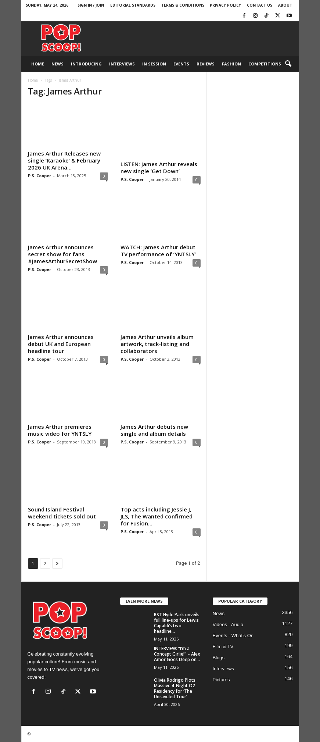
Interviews (122, 64)
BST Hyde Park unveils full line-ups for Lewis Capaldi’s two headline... (176, 622)
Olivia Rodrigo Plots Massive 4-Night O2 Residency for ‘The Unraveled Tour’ (174, 688)
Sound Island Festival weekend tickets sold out (62, 513)
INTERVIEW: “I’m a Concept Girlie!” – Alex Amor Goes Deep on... (177, 654)
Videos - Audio (228, 624)
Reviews (206, 64)
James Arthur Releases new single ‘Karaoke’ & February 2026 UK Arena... (64, 160)
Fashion (231, 64)
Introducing (86, 64)
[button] (288, 64)
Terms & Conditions (182, 5)
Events (181, 64)
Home (37, 64)
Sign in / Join (91, 5)
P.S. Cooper (39, 175)
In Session (154, 64)
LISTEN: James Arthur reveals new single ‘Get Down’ (159, 167)
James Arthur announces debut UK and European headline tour (61, 343)
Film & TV (223, 646)
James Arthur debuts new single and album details (154, 430)
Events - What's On (233, 635)
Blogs (219, 657)
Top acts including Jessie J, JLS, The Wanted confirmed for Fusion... (157, 516)
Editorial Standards (132, 5)
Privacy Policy (225, 5)
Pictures (221, 679)
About (285, 5)
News (57, 64)
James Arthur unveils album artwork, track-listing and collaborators (157, 343)
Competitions (264, 64)
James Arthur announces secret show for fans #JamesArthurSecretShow (62, 254)
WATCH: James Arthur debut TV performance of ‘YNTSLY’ (158, 250)
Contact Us (259, 5)
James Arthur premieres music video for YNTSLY (59, 430)
